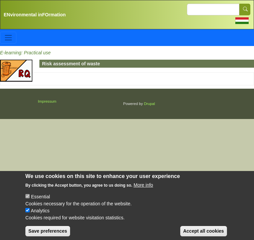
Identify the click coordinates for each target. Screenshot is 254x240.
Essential (40, 202)
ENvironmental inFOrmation (35, 14)
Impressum (47, 101)
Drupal (149, 104)
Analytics (40, 216)
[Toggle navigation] (8, 37)
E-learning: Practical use (25, 52)
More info (143, 190)
